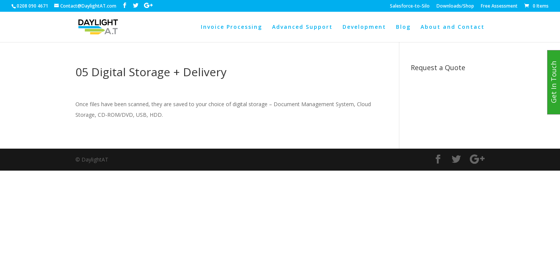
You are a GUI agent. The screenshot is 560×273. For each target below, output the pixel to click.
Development (364, 27)
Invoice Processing (231, 27)
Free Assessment (499, 6)
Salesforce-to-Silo (410, 6)
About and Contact (453, 27)
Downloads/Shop (455, 6)
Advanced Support (302, 27)
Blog (403, 27)
